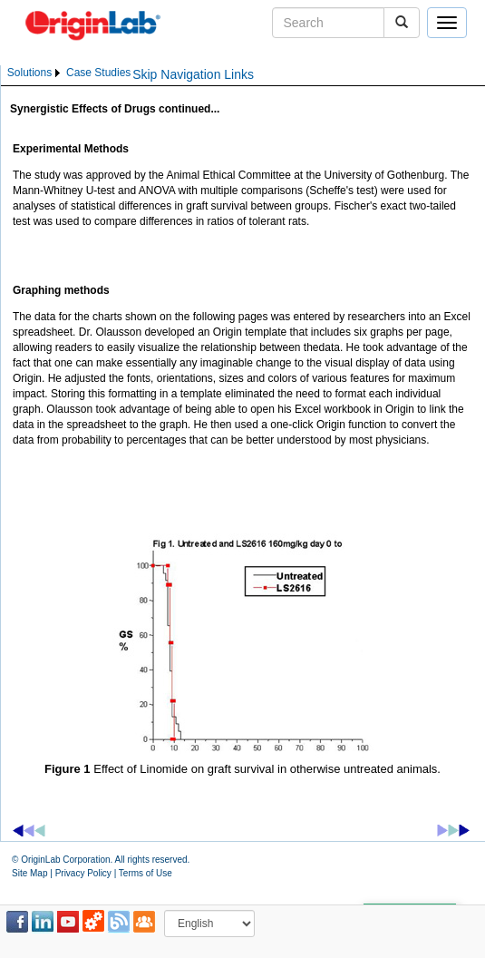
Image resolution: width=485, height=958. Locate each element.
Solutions (29, 72)
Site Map (29, 873)
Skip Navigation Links (193, 74)
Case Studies (98, 72)
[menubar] (68, 73)
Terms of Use (145, 873)
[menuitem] (34, 73)
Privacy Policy (83, 873)
